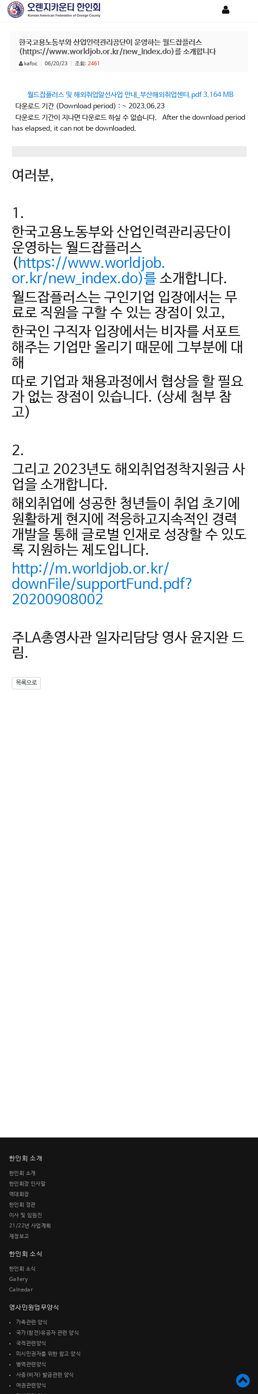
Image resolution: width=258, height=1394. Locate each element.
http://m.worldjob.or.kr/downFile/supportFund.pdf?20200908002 (103, 584)
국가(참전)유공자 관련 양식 (47, 1333)
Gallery (18, 1279)
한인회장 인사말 (27, 1184)
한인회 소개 (22, 1173)
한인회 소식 (22, 1269)
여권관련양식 (31, 1386)
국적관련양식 (31, 1344)
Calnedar (21, 1290)
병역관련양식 (31, 1365)
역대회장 (19, 1194)
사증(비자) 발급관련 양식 (45, 1375)
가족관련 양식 (32, 1322)
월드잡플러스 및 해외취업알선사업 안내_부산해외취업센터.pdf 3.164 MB (130, 95)
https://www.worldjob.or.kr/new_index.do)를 (89, 271)
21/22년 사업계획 (30, 1226)
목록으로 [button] (26, 682)
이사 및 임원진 (25, 1215)
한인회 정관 (22, 1205)
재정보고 (19, 1237)
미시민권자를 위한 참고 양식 (48, 1354)
